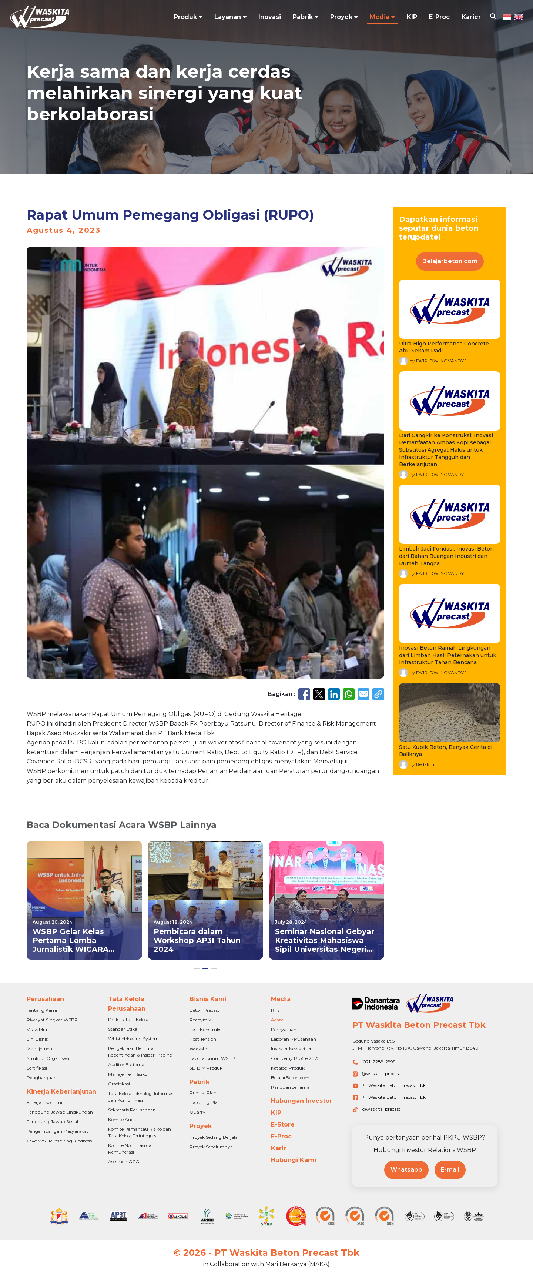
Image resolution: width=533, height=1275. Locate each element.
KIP (412, 16)
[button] (197, 968)
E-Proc (439, 16)
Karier (471, 16)
